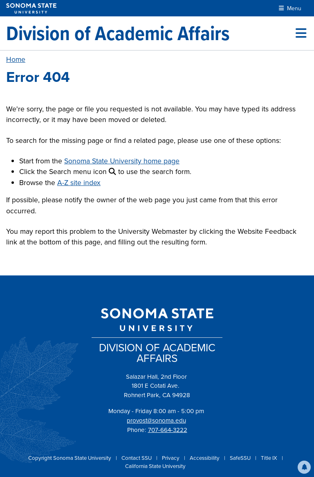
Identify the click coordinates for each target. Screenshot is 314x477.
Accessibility (205, 458)
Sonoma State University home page (121, 161)
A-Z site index (79, 182)
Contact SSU (137, 458)
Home (15, 59)
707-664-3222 (167, 429)
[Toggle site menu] (301, 33)
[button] (304, 467)
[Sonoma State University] (31, 8)
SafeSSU (241, 458)
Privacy (171, 458)
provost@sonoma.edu (156, 420)
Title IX (269, 458)
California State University (155, 466)
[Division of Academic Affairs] (118, 33)
